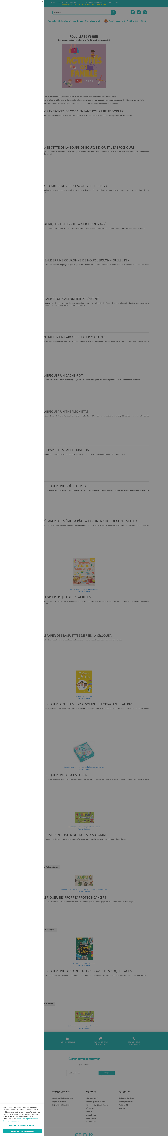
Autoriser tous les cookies (22, 1131)
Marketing (38, 55)
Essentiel (38, 4)
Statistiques (38, 30)
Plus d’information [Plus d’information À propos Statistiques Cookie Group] (36, 46)
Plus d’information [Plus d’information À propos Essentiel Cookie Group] (36, 20)
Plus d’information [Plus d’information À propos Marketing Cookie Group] (36, 70)
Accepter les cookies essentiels (22, 1126)
